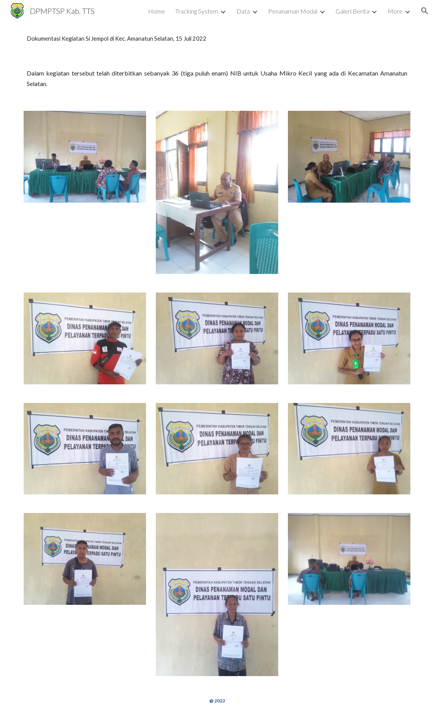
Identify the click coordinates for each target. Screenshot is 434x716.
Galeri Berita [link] (352, 11)
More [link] (395, 11)
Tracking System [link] (196, 11)
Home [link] (156, 11)
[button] (424, 11)
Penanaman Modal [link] (292, 11)
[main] (217, 38)
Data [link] (243, 11)
